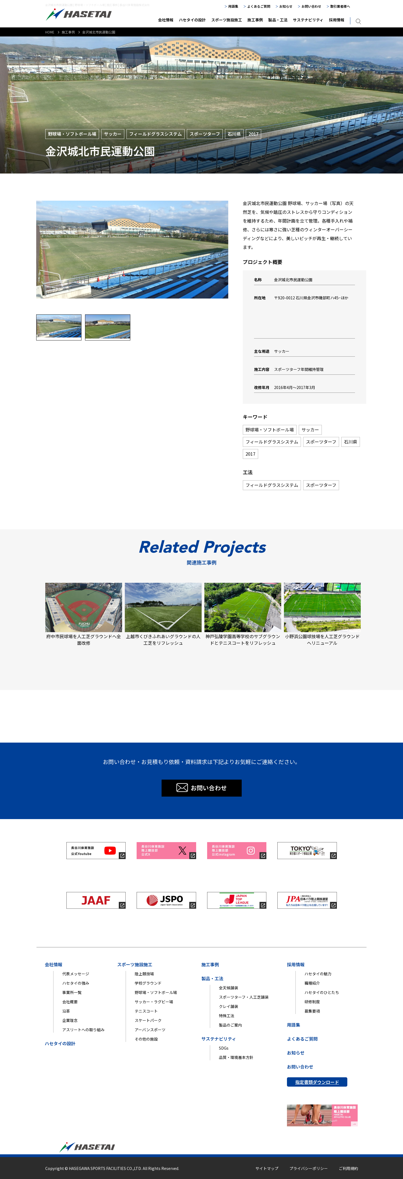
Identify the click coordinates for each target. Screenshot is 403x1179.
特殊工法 (226, 1015)
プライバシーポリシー (308, 1168)
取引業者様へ (340, 6)
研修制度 (312, 1001)
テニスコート (146, 1011)
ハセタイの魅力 (318, 973)
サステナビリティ (308, 19)
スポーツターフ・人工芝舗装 (244, 997)
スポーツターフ (321, 441)
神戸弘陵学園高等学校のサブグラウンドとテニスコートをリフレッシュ (242, 614)
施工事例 (255, 19)
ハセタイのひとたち (322, 992)
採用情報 (336, 19)
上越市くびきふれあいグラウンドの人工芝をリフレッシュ (163, 614)
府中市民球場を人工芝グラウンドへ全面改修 (83, 614)
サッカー (310, 429)
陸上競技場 (144, 973)
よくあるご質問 (258, 6)
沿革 (66, 1011)
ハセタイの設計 (192, 19)
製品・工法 (278, 19)
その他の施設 (146, 1039)
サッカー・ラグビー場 (154, 1001)
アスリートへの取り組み (83, 1029)
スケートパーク (148, 1020)
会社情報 (165, 19)
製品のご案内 (230, 1025)
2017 (250, 453)
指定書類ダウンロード (317, 1082)
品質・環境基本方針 (236, 1057)
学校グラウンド (148, 983)
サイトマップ (266, 1168)
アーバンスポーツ (150, 1029)
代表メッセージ (75, 973)
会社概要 (70, 1001)
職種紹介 (312, 983)
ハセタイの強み (75, 983)
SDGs (224, 1048)
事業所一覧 (71, 992)
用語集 (233, 6)
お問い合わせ (311, 6)
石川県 (350, 441)
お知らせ (285, 6)
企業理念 (70, 1020)
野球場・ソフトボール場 (270, 429)
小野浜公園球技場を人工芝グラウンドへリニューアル (322, 614)
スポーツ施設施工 (226, 19)
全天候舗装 (228, 987)
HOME (49, 32)
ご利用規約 (348, 1168)
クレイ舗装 (228, 1006)
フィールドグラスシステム (272, 441)
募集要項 (312, 1011)
